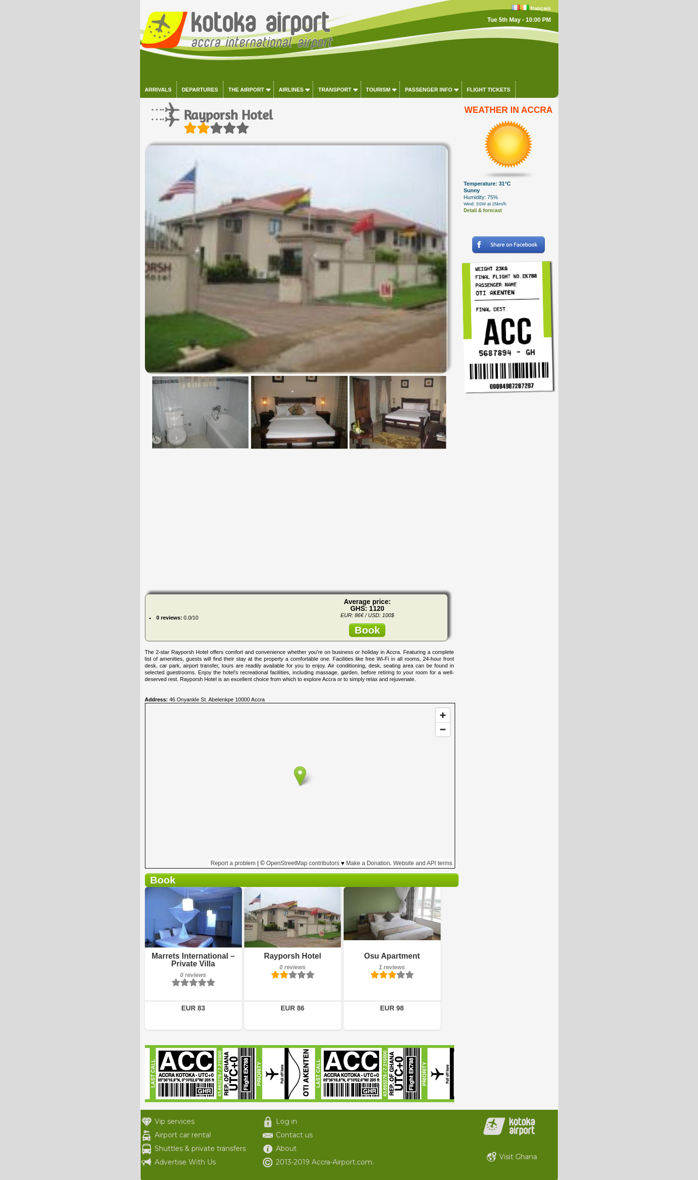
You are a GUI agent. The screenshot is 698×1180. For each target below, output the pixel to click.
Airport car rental (183, 1135)
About (286, 1148)
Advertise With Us (185, 1162)
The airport (246, 90)
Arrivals (158, 90)
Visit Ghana (518, 1156)
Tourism (378, 90)
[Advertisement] (299, 519)
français (540, 8)
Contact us (294, 1135)
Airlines (291, 90)
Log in (286, 1121)
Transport (334, 90)
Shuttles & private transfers (200, 1148)
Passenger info (428, 90)
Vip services (174, 1121)
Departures (200, 90)
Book (367, 630)
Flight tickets (488, 90)
